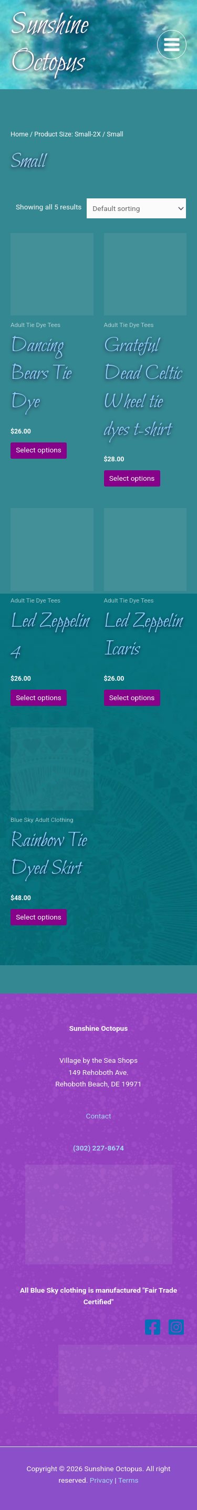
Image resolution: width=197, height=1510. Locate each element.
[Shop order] (136, 208)
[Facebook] (152, 1327)
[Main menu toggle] (172, 45)
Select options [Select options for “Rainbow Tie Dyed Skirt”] (38, 917)
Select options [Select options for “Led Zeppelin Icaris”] (132, 697)
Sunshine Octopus (49, 44)
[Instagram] (176, 1327)
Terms (128, 1480)
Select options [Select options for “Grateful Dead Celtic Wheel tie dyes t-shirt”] (132, 478)
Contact (98, 1116)
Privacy (101, 1480)
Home (19, 134)
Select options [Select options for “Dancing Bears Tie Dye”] (38, 450)
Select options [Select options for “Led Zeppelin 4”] (38, 697)
